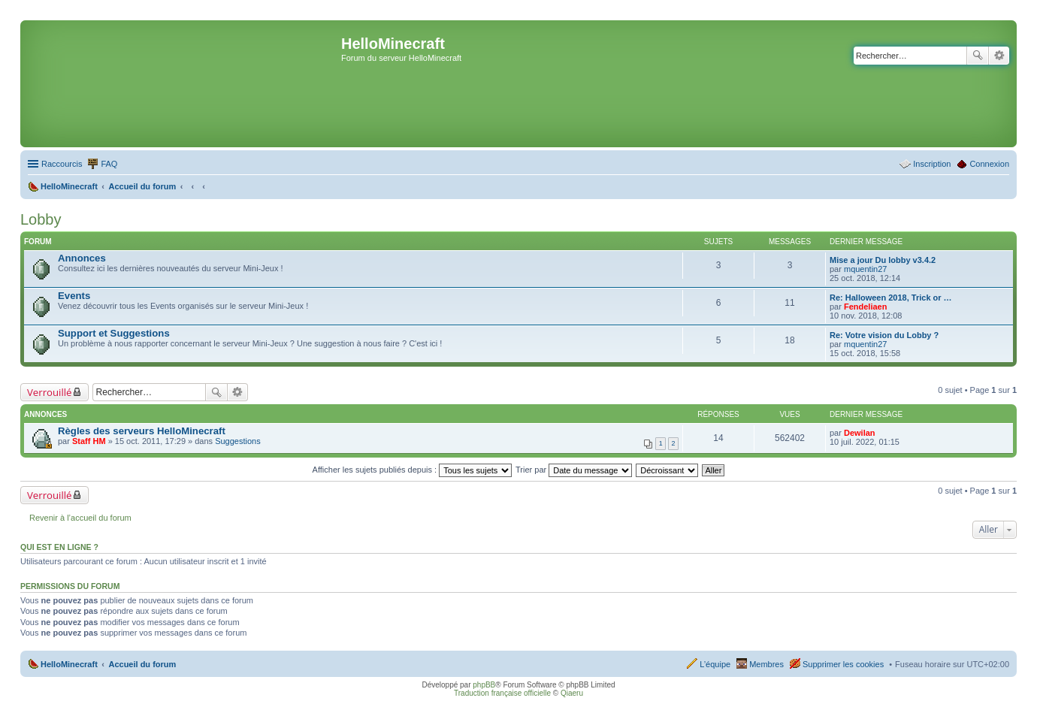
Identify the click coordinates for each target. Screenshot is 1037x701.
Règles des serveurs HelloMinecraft (141, 431)
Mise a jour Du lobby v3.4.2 (883, 259)
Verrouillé (49, 392)
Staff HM (89, 441)
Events (74, 295)
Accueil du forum (142, 664)
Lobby (41, 219)
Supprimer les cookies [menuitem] (843, 664)
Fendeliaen (865, 306)
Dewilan (859, 432)
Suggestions (238, 441)
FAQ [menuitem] (109, 163)
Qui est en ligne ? (59, 546)
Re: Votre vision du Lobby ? (884, 335)
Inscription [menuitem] (932, 163)
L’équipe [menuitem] (715, 664)
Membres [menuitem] (766, 664)
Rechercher (977, 56)
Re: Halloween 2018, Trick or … (891, 297)
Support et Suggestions (114, 333)
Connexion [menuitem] (989, 163)
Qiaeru (572, 693)
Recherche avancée (999, 56)
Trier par (573, 469)
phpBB (484, 685)
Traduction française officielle (502, 693)
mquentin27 (865, 268)
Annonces (82, 258)
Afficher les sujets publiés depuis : (412, 469)
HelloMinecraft (69, 664)
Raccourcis (61, 163)
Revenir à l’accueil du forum (80, 517)
